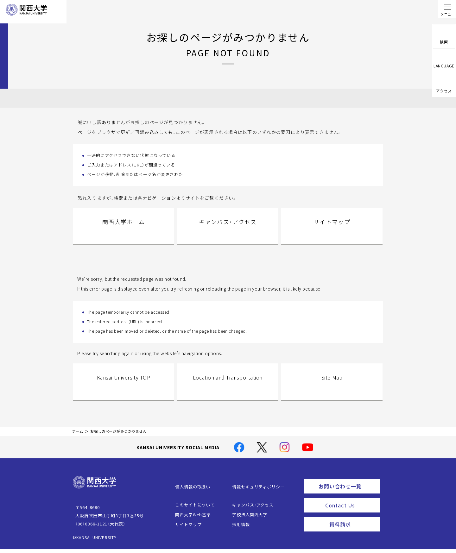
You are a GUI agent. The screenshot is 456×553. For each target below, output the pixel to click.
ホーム (78, 437)
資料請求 (353, 526)
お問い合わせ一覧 (348, 491)
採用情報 (238, 531)
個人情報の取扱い (189, 493)
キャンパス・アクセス (227, 230)
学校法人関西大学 (246, 521)
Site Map (331, 388)
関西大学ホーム (123, 230)
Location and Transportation (227, 388)
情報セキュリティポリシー (255, 493)
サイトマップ (332, 230)
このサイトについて (192, 511)
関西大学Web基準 (190, 521)
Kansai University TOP (123, 388)
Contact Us (350, 509)
